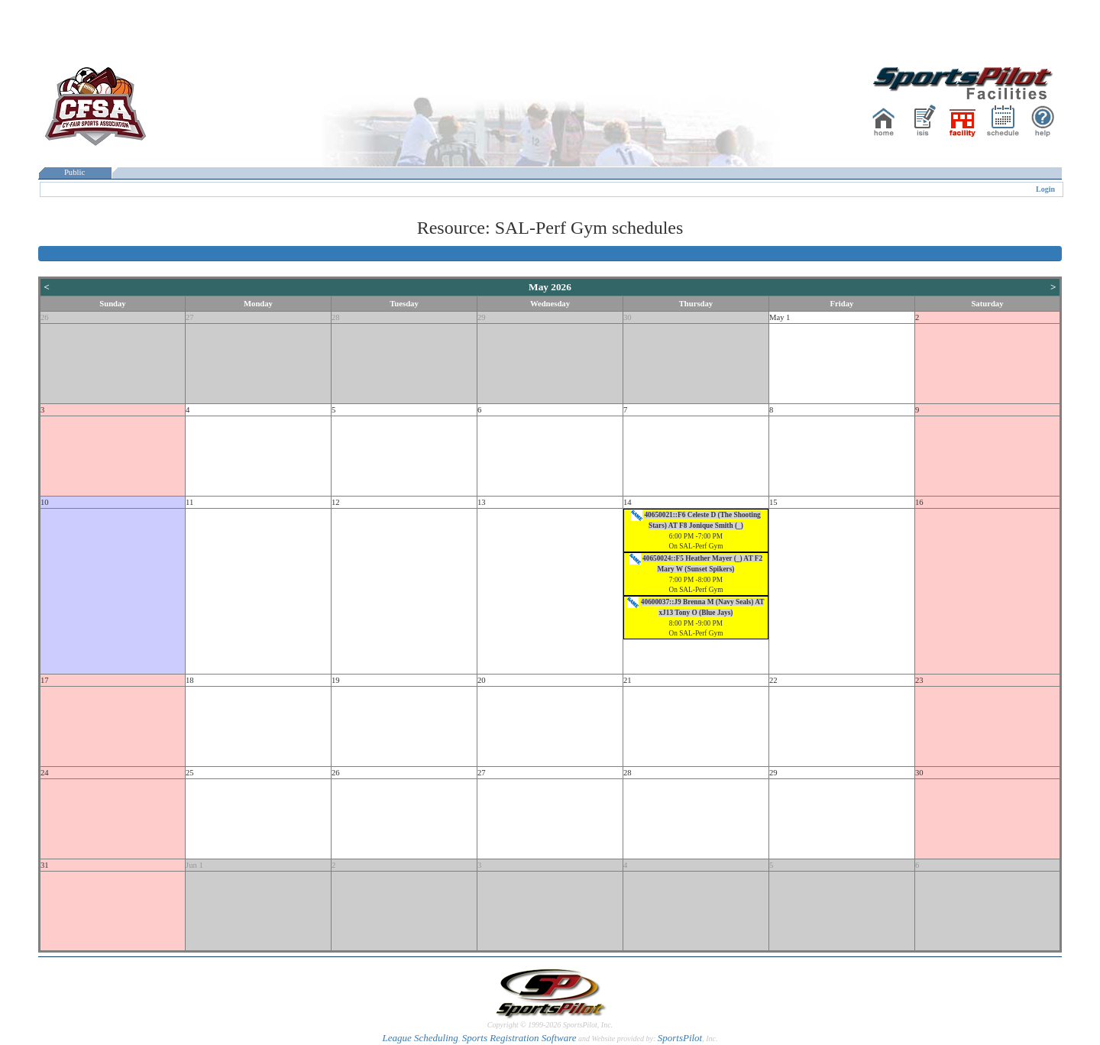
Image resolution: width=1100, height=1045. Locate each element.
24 (44, 772)
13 (481, 502)
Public (74, 172)
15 (773, 502)
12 (336, 502)
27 (190, 317)
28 (336, 317)
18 (190, 680)
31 (44, 865)
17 (44, 680)
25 (190, 772)
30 (627, 317)
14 (627, 502)
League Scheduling (420, 1037)
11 (189, 502)
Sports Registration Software (519, 1037)
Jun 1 (194, 865)
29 (481, 317)
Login (1045, 189)
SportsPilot (680, 1037)
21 (627, 680)
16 (919, 502)
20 (481, 680)
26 (44, 317)
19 (336, 680)
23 (919, 680)
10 (44, 502)
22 (773, 680)
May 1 (780, 317)
